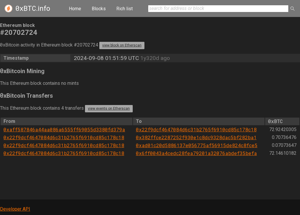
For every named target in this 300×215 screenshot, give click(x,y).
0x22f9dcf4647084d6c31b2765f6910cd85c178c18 (196, 129)
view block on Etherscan (122, 45)
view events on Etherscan (109, 108)
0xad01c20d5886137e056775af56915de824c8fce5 (197, 145)
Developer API (15, 209)
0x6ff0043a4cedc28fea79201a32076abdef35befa (196, 153)
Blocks (99, 8)
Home (75, 8)
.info (32, 8)
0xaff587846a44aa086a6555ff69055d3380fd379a (64, 129)
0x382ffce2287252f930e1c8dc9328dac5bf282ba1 (196, 137)
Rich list (124, 8)
